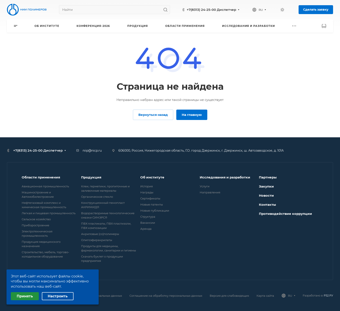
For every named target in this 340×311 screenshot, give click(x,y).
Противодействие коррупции (285, 214)
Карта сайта (265, 295)
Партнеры (268, 177)
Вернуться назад (153, 115)
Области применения (41, 177)
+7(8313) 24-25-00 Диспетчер (211, 10)
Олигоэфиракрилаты (96, 240)
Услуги (204, 186)
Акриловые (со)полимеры (100, 234)
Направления (210, 192)
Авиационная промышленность (45, 186)
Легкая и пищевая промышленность (48, 213)
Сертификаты (150, 198)
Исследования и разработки (225, 177)
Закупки (266, 186)
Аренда (146, 228)
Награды (146, 192)
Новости (266, 195)
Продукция (91, 177)
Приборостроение (35, 225)
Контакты (267, 204)
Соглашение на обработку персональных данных (165, 295)
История (146, 186)
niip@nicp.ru (92, 150)
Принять (25, 296)
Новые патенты (151, 204)
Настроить (58, 296)
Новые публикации (154, 210)
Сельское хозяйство (36, 219)
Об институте (152, 177)
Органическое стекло (97, 196)
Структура (147, 216)
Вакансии (147, 222)
